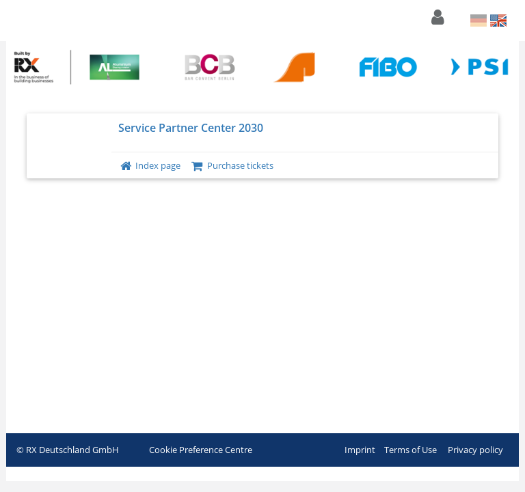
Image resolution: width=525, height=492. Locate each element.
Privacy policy (475, 449)
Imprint (360, 449)
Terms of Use (410, 449)
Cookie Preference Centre (200, 449)
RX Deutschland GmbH (72, 449)
